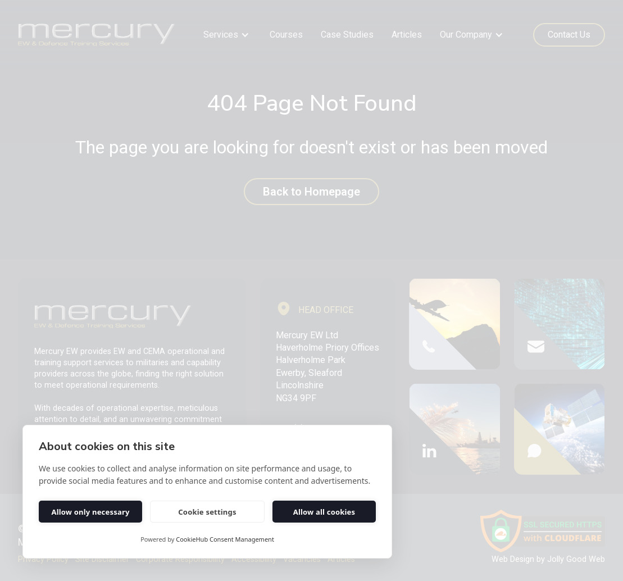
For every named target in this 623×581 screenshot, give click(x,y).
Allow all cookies (324, 512)
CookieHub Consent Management (225, 539)
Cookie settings (207, 512)
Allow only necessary (90, 512)
